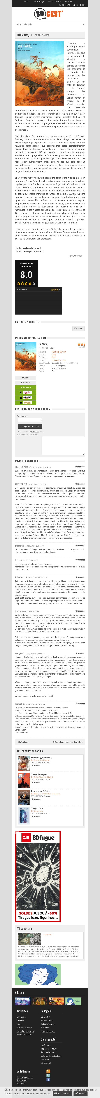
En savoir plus (62, 1093)
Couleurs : (43, 357)
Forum (78, 328)
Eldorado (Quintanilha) (41, 757)
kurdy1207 (19, 653)
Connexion (79, 5)
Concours (45, 1059)
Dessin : (42, 354)
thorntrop (19, 545)
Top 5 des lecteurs (49, 1049)
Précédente (22, 741)
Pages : (42, 371)
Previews (20, 1020)
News (19, 1024)
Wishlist (26, 382)
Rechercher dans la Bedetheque (25, 1078)
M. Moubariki (77, 256)
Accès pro (68, 2)
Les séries (21, 1083)
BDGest (27, 2)
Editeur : (42, 365)
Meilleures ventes (24, 1034)
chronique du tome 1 (32, 251)
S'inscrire (65, 5)
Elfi (16, 560)
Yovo (17, 611)
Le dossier (26, 928)
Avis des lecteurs (48, 1052)
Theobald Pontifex (23, 466)
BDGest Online (54, 2)
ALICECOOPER (21, 484)
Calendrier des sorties (26, 1031)
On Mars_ (23, 35)
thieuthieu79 (21, 577)
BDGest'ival (46, 1063)
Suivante (78, 741)
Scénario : (43, 352)
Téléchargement (48, 1024)
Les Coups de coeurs (32, 751)
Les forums (45, 1045)
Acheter (25, 387)
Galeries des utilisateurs (51, 1056)
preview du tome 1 (31, 248)
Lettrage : (42, 360)
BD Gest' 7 (45, 1017)
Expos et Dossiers (24, 1027)
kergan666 (20, 704)
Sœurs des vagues (39, 774)
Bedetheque (39, 2)
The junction (37, 808)
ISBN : (41, 368)
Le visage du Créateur (41, 791)
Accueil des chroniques (63, 741)
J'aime (26, 377)
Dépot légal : (44, 363)
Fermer (80, 1093)
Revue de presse (48, 1031)
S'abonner (45, 1027)
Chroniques (21, 1017)
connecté (35, 431)
